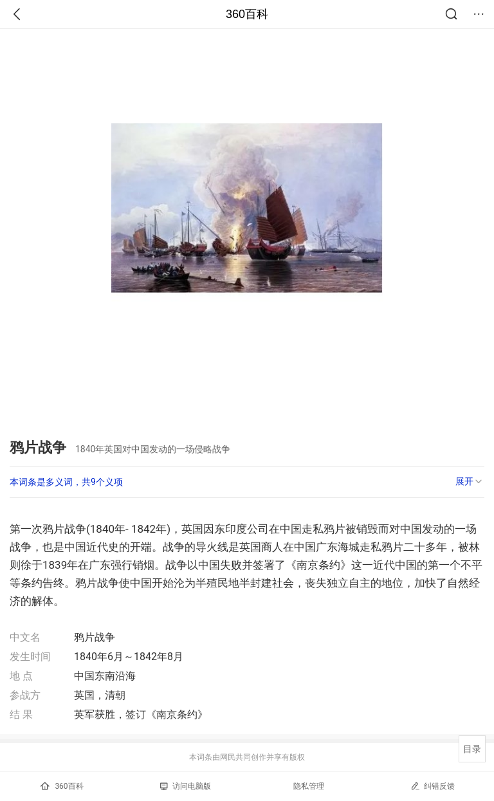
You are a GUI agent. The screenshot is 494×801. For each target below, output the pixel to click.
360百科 (247, 14)
